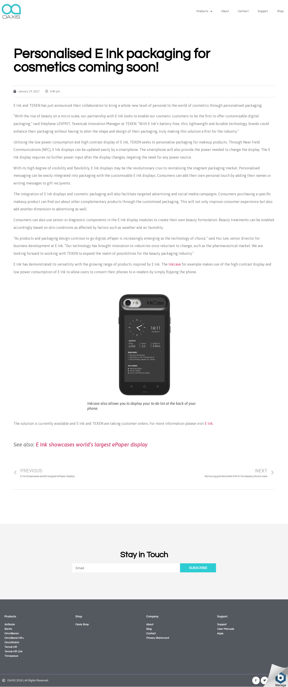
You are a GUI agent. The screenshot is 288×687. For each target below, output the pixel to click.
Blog (149, 629)
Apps (220, 633)
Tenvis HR (10, 647)
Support (263, 11)
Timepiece (11, 656)
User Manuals (225, 629)
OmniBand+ (11, 633)
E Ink (209, 423)
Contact (243, 11)
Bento (8, 629)
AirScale (9, 624)
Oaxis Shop (82, 624)
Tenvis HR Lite (13, 651)
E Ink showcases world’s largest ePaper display (92, 444)
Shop (280, 11)
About (225, 11)
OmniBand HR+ (14, 638)
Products (204, 11)
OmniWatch (11, 642)
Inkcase (175, 264)
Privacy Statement (157, 638)
